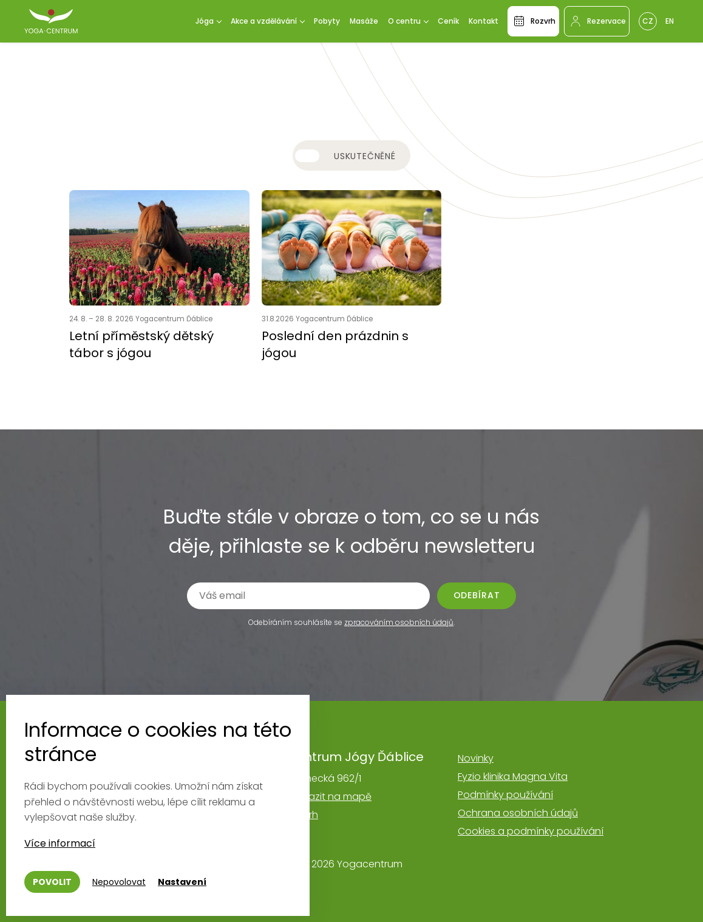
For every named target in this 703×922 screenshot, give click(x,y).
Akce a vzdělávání (264, 21)
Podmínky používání (505, 795)
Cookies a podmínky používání (530, 831)
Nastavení (182, 882)
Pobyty (327, 21)
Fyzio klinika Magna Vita (513, 777)
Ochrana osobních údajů (518, 813)
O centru (404, 21)
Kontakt (483, 21)
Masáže (364, 21)
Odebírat (476, 595)
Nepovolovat (119, 882)
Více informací (59, 843)
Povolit (52, 882)
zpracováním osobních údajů (398, 622)
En (669, 21)
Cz (647, 21)
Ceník (448, 21)
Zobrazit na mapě (329, 797)
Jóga (204, 21)
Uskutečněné (365, 156)
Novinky (476, 758)
